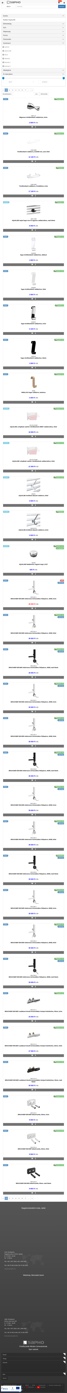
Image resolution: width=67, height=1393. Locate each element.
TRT (21, 1385)
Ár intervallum (8, 74)
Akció (6, 55)
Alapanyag (6, 31)
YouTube (41, 1387)
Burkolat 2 (7, 66)
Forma (5, 35)
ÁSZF (33, 1385)
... (28, 90)
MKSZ (27, 1385)
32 (36, 94)
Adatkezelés (42, 1385)
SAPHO (6, 47)
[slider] (3, 78)
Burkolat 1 (7, 62)
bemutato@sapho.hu (11, 1336)
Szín (4, 27)
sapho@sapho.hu (10, 1269)
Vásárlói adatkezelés (55, 1385)
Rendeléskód (7, 94)
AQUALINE (7, 51)
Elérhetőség (7, 24)
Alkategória (7, 70)
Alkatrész (7, 58)
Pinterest (30, 1387)
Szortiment (6, 43)
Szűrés (5, 16)
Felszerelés (7, 39)
